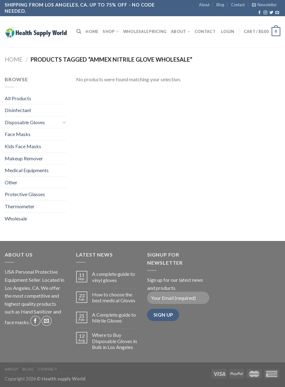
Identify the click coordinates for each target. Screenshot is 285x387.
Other (11, 182)
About (204, 4)
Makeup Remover (24, 158)
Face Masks (18, 134)
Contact (238, 4)
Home (91, 31)
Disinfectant (18, 110)
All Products (18, 98)
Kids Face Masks (23, 146)
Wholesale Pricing (145, 31)
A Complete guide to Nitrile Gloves (114, 317)
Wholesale (16, 218)
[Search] (78, 31)
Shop (110, 32)
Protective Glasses (25, 194)
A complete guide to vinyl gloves (113, 277)
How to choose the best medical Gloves (113, 297)
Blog (220, 4)
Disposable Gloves (25, 122)
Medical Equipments (27, 170)
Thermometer (20, 206)
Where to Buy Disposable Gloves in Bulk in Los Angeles (114, 341)
